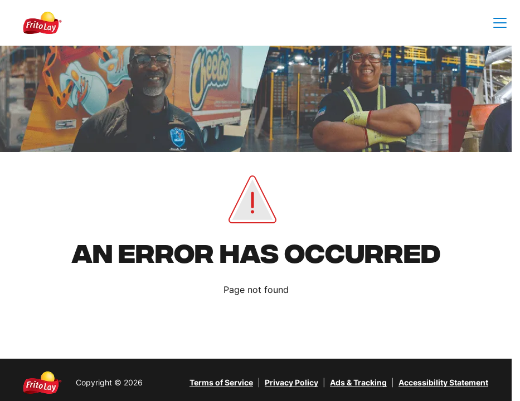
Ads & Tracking (358, 382)
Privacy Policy (291, 382)
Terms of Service (221, 382)
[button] (500, 23)
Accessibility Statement (443, 382)
